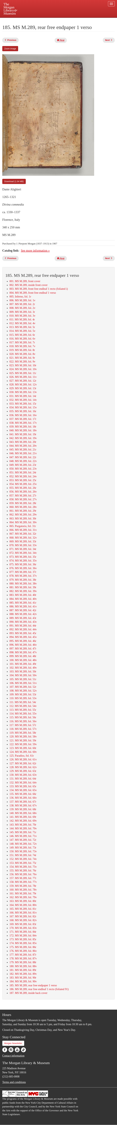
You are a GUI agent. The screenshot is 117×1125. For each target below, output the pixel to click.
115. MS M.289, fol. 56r (22, 717)
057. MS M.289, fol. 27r (22, 495)
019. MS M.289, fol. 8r (22, 350)
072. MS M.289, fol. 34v (23, 552)
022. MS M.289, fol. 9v (22, 361)
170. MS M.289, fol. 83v (23, 927)
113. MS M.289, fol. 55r (22, 709)
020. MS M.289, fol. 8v (22, 354)
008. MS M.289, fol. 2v (22, 307)
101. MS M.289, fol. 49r (22, 663)
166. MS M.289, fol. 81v (23, 912)
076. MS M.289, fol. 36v (23, 568)
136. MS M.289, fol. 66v (23, 797)
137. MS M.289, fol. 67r (22, 801)
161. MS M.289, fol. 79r (22, 893)
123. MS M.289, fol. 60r (22, 748)
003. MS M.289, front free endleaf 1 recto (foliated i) (38, 288)
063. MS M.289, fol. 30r (22, 518)
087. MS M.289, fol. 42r (22, 610)
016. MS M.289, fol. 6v (22, 338)
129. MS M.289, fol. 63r (22, 771)
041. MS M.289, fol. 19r (22, 434)
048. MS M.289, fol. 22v (23, 461)
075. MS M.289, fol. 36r (22, 564)
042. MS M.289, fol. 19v (23, 438)
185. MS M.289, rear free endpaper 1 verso (33, 985)
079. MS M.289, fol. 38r (22, 579)
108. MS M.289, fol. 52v (23, 690)
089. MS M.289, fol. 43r (22, 618)
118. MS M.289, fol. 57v (23, 728)
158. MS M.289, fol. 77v (23, 881)
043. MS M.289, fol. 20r (22, 441)
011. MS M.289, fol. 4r (22, 319)
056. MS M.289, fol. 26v (23, 491)
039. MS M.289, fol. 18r (22, 426)
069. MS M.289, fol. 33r (22, 541)
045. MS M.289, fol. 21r (22, 449)
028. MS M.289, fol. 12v (23, 384)
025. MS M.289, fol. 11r (22, 373)
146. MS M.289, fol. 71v (23, 836)
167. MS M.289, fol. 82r (22, 916)
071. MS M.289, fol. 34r (22, 549)
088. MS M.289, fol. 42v (23, 614)
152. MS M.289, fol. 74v (23, 858)
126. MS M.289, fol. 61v (23, 759)
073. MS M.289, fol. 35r (22, 556)
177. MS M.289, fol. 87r (22, 954)
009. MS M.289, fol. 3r (22, 311)
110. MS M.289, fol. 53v (23, 698)
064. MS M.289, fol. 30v (23, 522)
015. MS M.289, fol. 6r (22, 334)
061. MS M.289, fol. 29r (22, 510)
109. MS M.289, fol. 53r (22, 694)
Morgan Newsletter (13, 1043)
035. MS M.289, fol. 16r (22, 411)
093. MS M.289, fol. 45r (22, 633)
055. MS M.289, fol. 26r (22, 487)
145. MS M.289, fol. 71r (22, 832)
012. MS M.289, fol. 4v (22, 323)
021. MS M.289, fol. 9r (22, 357)
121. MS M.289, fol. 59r (22, 740)
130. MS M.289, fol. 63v (23, 774)
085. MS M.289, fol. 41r (22, 602)
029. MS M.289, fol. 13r (22, 388)
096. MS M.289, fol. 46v (23, 644)
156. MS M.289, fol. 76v (23, 874)
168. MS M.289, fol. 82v (23, 920)
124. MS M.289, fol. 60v (23, 751)
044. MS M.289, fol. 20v (23, 445)
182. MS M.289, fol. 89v (23, 973)
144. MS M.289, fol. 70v (23, 828)
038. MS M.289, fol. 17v (23, 422)
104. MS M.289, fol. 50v (23, 675)
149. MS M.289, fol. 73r (22, 847)
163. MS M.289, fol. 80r (22, 901)
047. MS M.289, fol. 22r (22, 457)
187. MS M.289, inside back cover (28, 992)
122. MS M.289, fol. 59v (23, 744)
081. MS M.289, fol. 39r (22, 587)
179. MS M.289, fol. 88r (22, 962)
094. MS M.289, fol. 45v (23, 637)
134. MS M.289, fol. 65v (23, 790)
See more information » (35, 250)
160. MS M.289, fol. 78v (23, 889)
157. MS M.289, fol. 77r (22, 878)
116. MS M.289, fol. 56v (23, 721)
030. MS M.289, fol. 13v (23, 392)
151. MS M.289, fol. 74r (22, 855)
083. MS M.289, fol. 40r (22, 594)
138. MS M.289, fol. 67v (23, 805)
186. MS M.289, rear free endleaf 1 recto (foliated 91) (39, 989)
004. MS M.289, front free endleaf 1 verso (32, 292)
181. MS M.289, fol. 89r (22, 970)
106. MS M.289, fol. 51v (23, 683)
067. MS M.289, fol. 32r (22, 533)
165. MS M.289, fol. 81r (22, 908)
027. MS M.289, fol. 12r (22, 380)
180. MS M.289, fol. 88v (23, 966)
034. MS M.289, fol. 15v (23, 407)
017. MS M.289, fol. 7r (22, 342)
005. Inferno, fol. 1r (20, 296)
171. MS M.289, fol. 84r (22, 931)
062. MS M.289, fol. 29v (23, 514)
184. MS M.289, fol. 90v (23, 981)
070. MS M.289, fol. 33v (23, 545)
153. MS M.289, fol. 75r (22, 862)
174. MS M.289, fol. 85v (23, 943)
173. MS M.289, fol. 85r (22, 939)
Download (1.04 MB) (14, 181)
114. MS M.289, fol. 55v (23, 713)
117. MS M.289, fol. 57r (22, 725)
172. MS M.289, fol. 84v (23, 935)
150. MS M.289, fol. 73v (23, 851)
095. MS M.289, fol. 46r (22, 640)
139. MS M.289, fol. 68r (22, 809)
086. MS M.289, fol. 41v (23, 606)
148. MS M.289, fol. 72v (23, 843)
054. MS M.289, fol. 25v (23, 484)
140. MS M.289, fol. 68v (23, 813)
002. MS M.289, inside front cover (28, 285)
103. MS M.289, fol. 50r (22, 671)
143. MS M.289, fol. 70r (22, 824)
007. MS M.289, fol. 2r (22, 304)
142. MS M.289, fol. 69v (23, 820)
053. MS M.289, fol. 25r (22, 480)
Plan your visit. (22, 20)
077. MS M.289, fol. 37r (22, 572)
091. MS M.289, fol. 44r (22, 625)
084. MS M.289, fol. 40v (23, 598)
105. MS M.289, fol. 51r (22, 679)
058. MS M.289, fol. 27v (23, 499)
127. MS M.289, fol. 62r (22, 763)
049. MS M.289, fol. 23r (22, 464)
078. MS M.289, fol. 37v (23, 575)
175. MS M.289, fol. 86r (22, 947)
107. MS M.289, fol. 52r (22, 686)
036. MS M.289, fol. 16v (23, 415)
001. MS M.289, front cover (24, 281)
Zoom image (10, 48)
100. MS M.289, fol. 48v (23, 660)
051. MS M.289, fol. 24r (22, 472)
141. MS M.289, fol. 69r (22, 816)
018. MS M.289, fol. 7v (22, 346)
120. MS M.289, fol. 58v (23, 736)
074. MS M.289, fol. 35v (23, 560)
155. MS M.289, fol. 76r (22, 870)
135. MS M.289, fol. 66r (22, 793)
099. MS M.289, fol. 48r (22, 656)
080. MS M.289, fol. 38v (23, 583)
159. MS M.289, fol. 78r (22, 885)
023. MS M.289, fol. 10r (22, 365)
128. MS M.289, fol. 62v (23, 767)
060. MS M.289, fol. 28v (23, 506)
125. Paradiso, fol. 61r (21, 755)
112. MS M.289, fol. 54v (23, 706)
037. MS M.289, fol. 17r (22, 419)
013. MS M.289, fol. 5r (22, 327)
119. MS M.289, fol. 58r (22, 732)
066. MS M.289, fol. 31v (23, 529)
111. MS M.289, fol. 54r (22, 702)
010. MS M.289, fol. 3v (22, 315)
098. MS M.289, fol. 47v (23, 652)
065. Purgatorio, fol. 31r (22, 526)
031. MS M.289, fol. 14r (22, 396)
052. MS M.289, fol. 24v (23, 476)
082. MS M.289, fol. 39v (23, 591)
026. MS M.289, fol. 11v (23, 376)
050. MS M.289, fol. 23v (23, 468)
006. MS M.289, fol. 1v (22, 300)
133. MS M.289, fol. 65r (22, 786)
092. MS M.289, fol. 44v (23, 629)
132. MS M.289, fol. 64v (23, 782)
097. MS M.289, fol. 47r (22, 648)
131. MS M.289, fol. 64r (22, 778)
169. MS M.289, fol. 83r (22, 924)
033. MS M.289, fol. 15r (22, 403)
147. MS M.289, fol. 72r (22, 839)
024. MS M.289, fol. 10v (23, 369)
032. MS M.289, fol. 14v (23, 399)
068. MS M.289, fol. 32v (23, 537)
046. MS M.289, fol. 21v (23, 453)
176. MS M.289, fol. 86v (23, 950)
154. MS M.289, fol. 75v (23, 866)
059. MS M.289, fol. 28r (22, 503)
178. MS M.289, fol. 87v (23, 958)
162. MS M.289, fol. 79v (23, 897)
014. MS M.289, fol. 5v (22, 330)
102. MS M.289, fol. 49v (23, 667)
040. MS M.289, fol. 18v (23, 430)
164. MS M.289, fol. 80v (23, 905)
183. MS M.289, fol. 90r (22, 977)
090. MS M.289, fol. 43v (23, 621)
